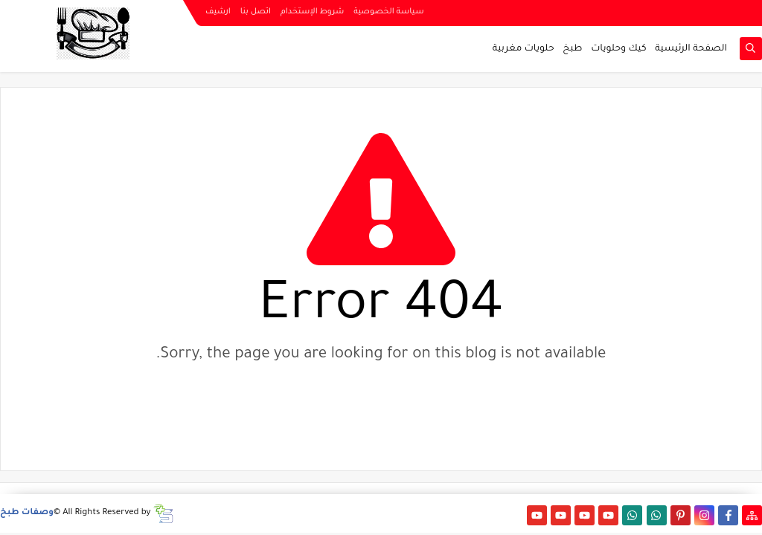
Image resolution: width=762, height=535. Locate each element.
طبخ (572, 49)
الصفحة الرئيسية (691, 49)
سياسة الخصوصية (388, 11)
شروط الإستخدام (313, 11)
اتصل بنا (255, 11)
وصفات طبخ (27, 513)
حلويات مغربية (523, 49)
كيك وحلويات (618, 49)
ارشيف (218, 11)
